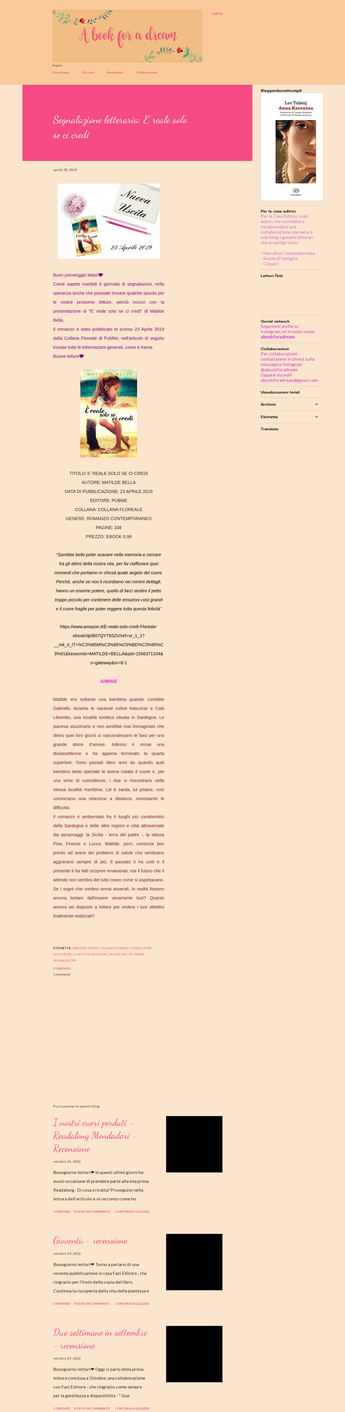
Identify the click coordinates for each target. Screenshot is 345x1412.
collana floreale (114, 948)
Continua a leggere (132, 1211)
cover (135, 948)
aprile (92, 948)
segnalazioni (64, 960)
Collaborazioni (146, 72)
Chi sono (88, 72)
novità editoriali (93, 954)
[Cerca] (217, 14)
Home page (60, 72)
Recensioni (115, 72)
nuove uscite (121, 954)
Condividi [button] (61, 968)
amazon (79, 948)
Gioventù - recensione (90, 1240)
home (147, 948)
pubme (139, 954)
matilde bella (64, 954)
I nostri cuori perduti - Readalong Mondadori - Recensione (95, 1135)
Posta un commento (92, 1211)
